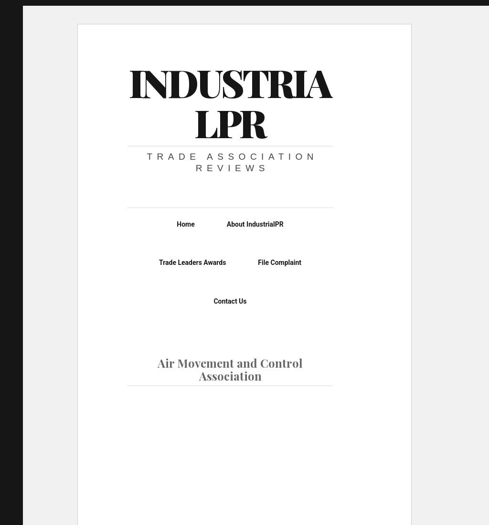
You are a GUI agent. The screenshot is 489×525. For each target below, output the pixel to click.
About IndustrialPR (255, 224)
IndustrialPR (229, 102)
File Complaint (279, 262)
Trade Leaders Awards (192, 262)
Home (185, 224)
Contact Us (229, 301)
